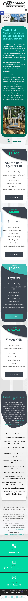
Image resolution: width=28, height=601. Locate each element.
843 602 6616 (20, 420)
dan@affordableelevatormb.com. (14, 424)
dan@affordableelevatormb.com (14, 534)
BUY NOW (14, 198)
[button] (25, 10)
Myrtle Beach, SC (14, 585)
